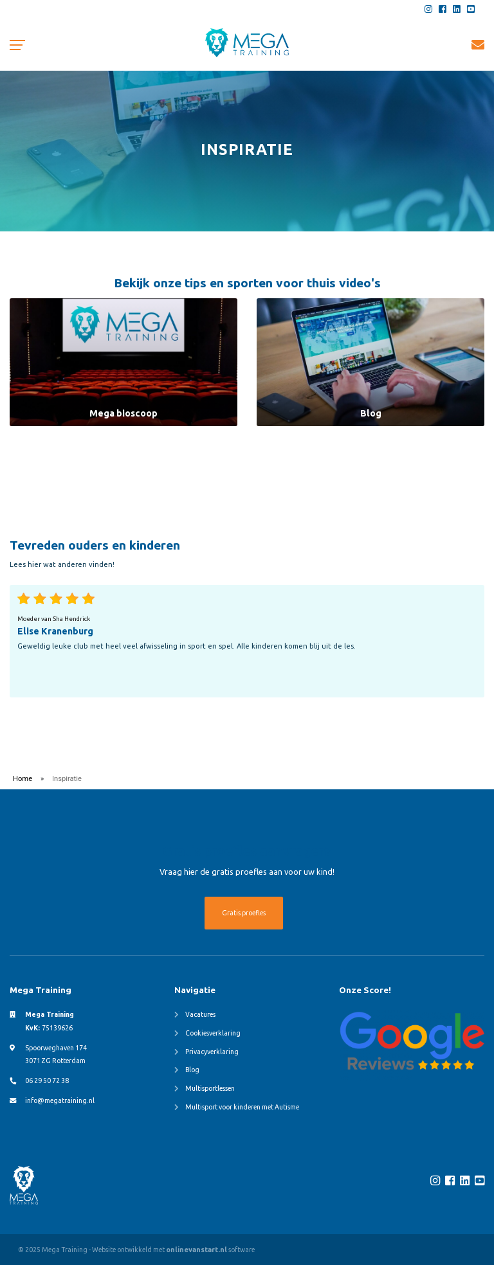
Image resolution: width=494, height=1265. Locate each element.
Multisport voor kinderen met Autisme (242, 1107)
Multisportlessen (210, 1088)
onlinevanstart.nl (196, 1249)
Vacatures (200, 1014)
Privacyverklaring (212, 1051)
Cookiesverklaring (213, 1033)
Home (22, 779)
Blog (192, 1069)
